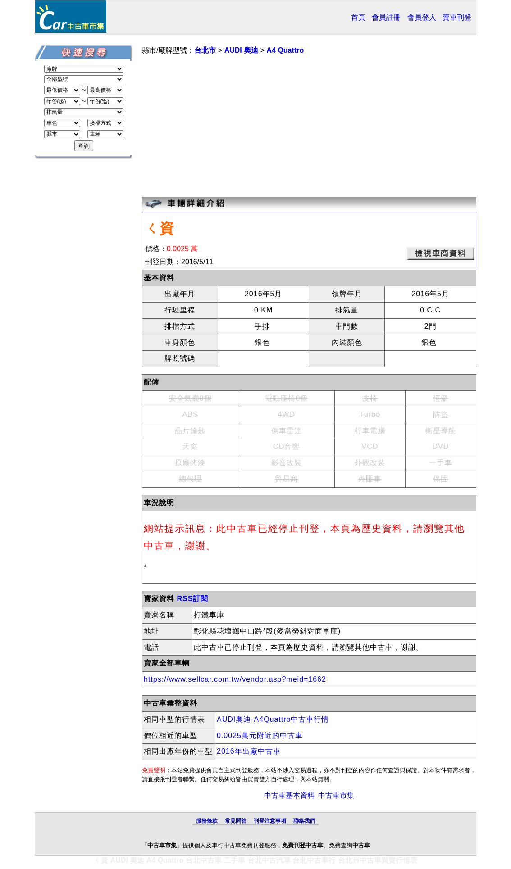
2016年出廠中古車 (249, 751)
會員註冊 (386, 17)
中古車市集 (336, 795)
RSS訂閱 (192, 598)
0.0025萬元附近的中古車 (260, 735)
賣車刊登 (457, 17)
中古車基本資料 (289, 795)
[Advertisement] (309, 127)
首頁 (358, 17)
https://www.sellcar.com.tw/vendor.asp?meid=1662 (235, 679)
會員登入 (421, 17)
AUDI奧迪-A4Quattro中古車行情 (273, 719)
